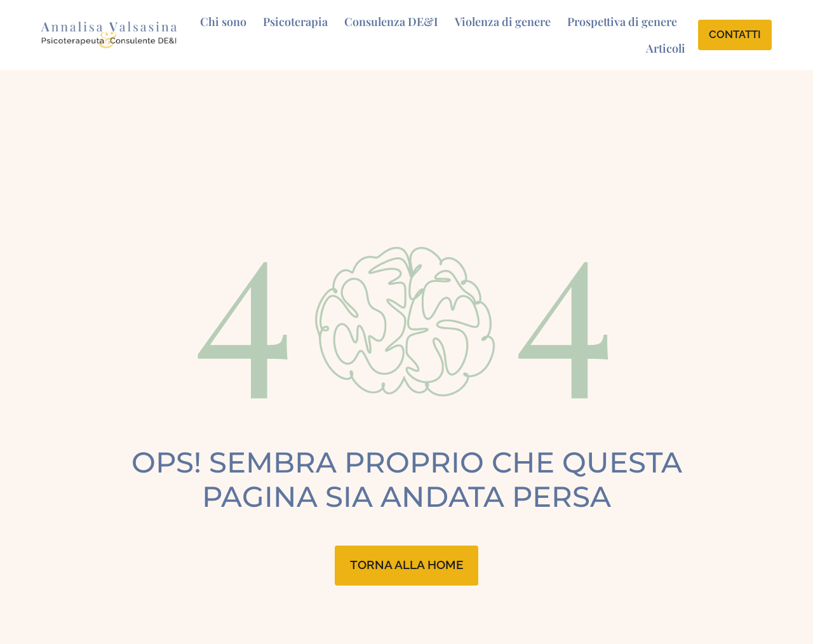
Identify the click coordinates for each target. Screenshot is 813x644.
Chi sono (223, 21)
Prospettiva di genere (622, 21)
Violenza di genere (503, 21)
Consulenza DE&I (391, 21)
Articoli (665, 48)
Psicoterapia (295, 21)
